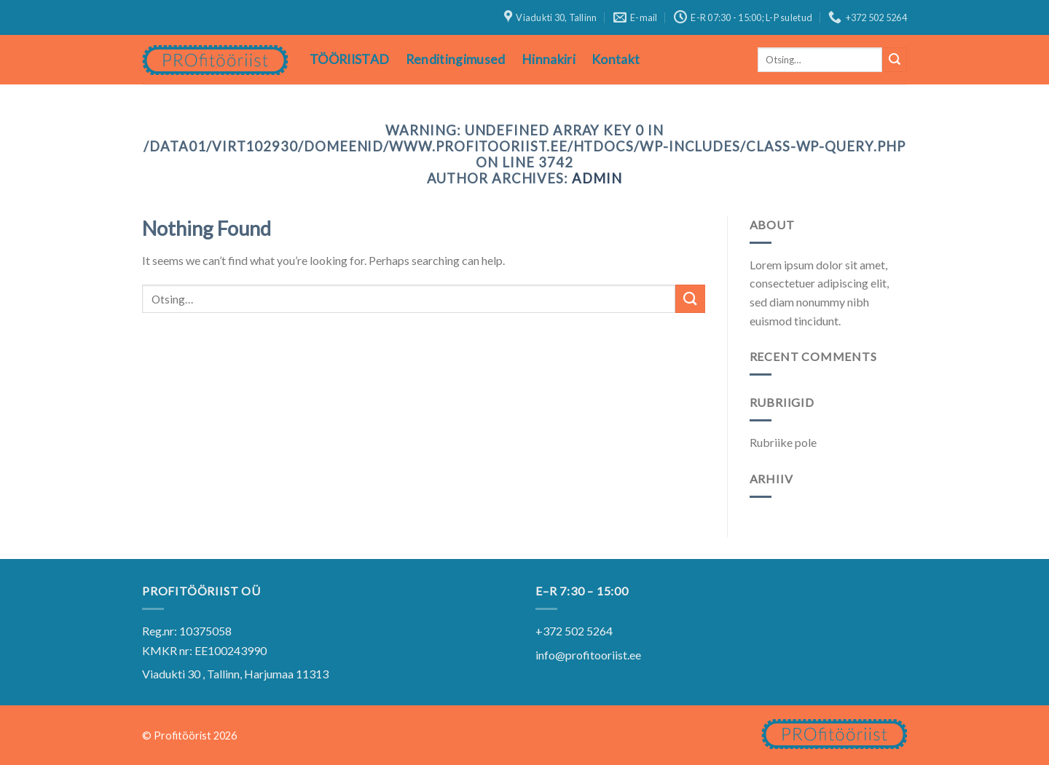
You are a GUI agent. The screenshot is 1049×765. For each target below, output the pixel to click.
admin (597, 178)
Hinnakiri (548, 59)
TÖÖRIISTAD (350, 59)
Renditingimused (456, 59)
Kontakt (616, 59)
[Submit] (894, 59)
